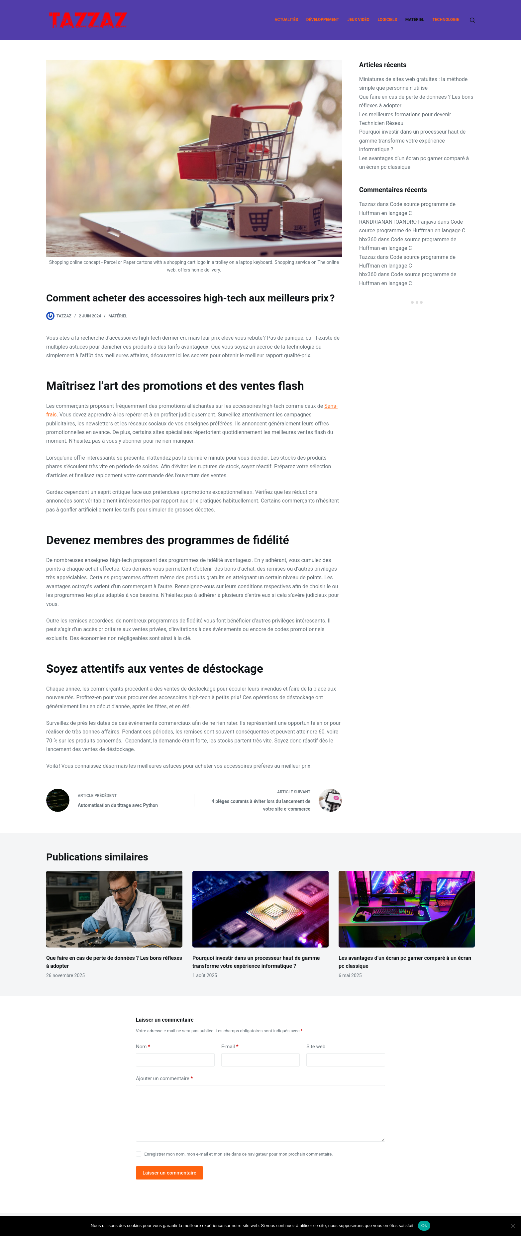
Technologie (445, 19)
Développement (322, 19)
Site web (315, 1047)
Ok (424, 1225)
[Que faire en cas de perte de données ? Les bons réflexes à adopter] (114, 909)
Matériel (414, 19)
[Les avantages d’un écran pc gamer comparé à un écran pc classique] (407, 909)
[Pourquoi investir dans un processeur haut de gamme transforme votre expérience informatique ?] (260, 909)
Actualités (286, 19)
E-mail (230, 1047)
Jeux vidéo (358, 19)
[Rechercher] (472, 20)
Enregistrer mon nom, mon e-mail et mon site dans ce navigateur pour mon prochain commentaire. (238, 1154)
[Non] (512, 1225)
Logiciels (387, 19)
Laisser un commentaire (169, 1173)
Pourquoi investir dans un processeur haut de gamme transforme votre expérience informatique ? (412, 141)
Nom (143, 1047)
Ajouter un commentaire (164, 1078)
